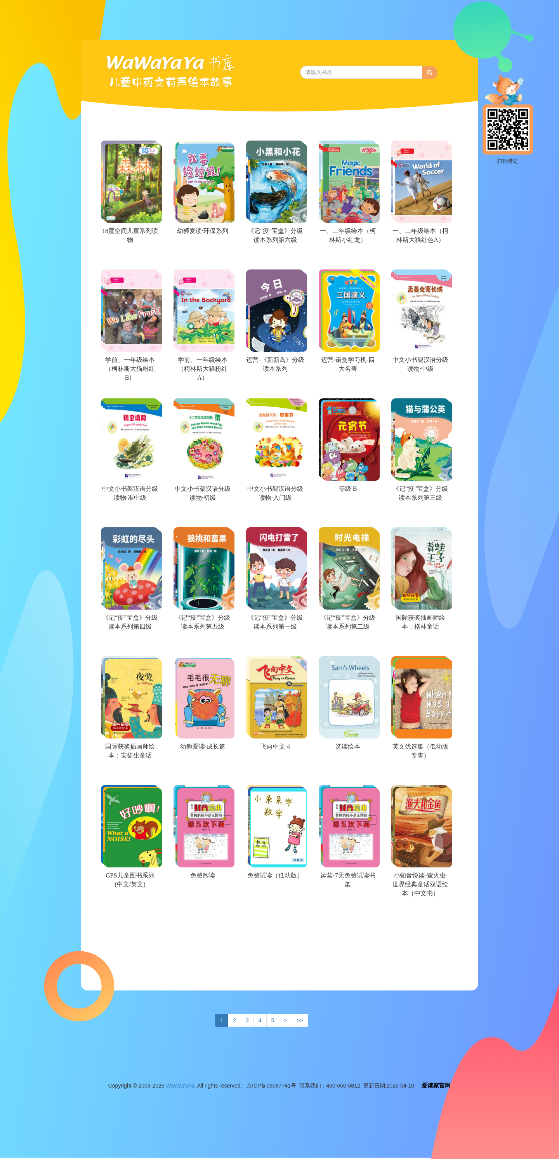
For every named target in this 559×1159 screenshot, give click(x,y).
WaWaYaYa (180, 1086)
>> (300, 1020)
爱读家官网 (436, 1085)
